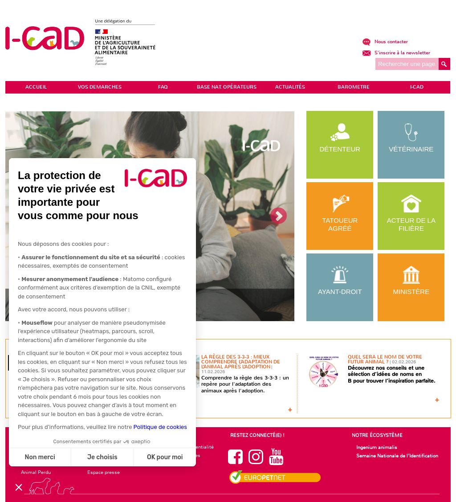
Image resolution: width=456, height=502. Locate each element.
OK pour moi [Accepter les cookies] (165, 457)
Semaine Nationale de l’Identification (397, 456)
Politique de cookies (160, 427)
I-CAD (416, 87)
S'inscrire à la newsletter (396, 52)
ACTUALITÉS (290, 87)
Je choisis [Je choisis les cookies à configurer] (102, 457)
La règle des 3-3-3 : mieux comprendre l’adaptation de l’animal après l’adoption (240, 362)
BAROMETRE (354, 87)
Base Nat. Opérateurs (226, 87)
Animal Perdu (36, 472)
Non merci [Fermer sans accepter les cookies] (39, 457)
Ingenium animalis (376, 447)
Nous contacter (385, 41)
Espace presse (103, 472)
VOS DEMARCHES (100, 87)
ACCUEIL (36, 87)
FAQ (163, 87)
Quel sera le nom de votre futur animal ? (385, 359)
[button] (18, 487)
